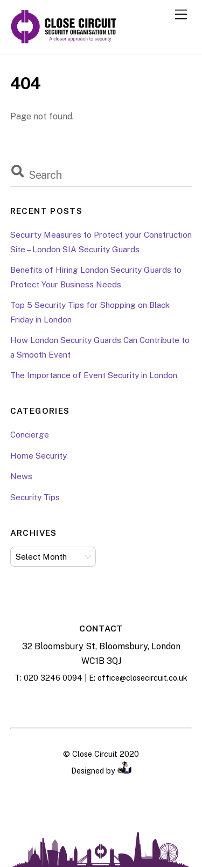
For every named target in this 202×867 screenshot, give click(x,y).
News (21, 476)
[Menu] (181, 14)
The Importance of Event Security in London (93, 375)
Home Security (38, 455)
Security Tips (35, 497)
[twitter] (128, 703)
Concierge (29, 434)
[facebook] (74, 703)
